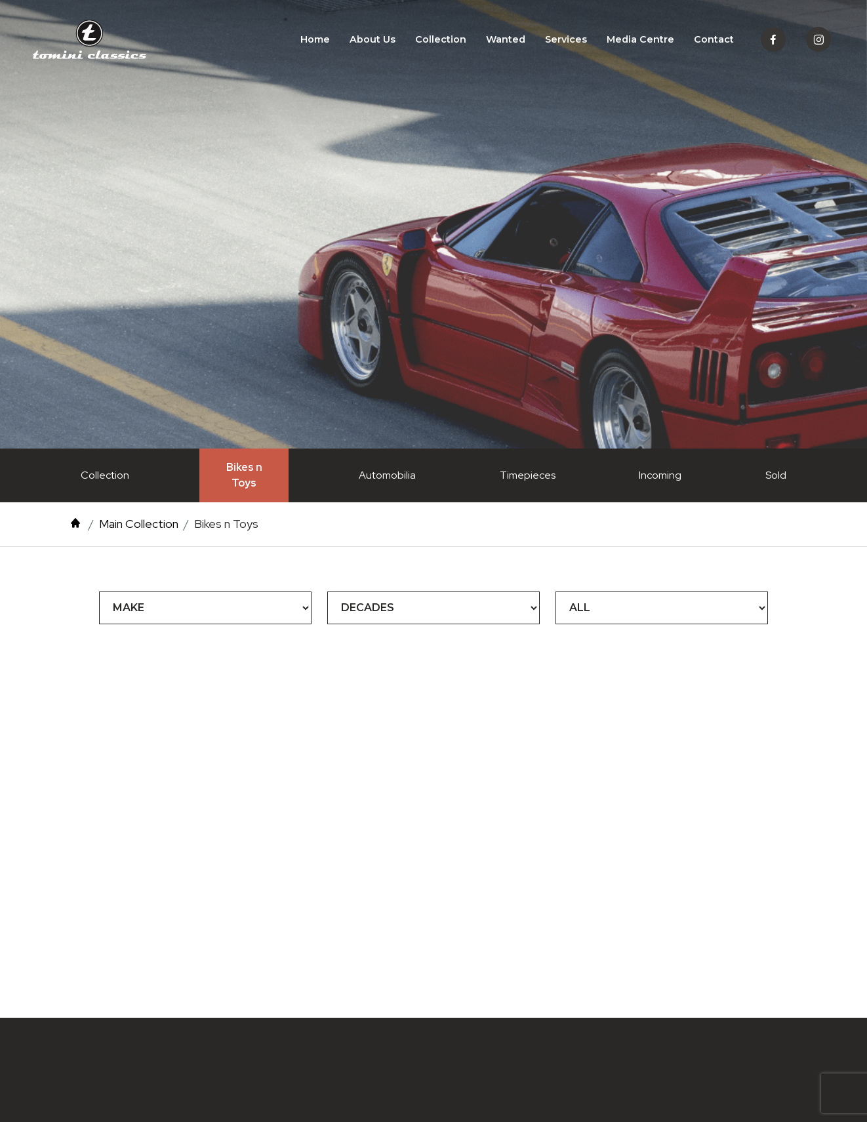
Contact (714, 39)
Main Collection (138, 523)
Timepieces (527, 475)
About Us (372, 39)
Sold (775, 475)
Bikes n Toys (244, 475)
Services (566, 39)
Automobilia (387, 475)
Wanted (505, 39)
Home (315, 39)
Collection (440, 39)
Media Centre (640, 39)
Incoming (660, 475)
